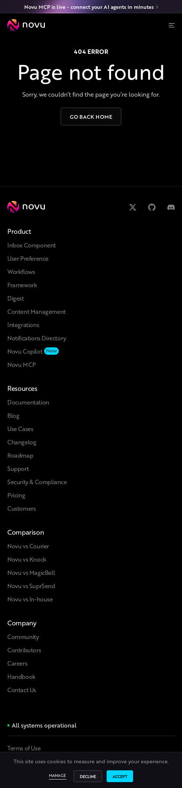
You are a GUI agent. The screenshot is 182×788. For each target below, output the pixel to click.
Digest (15, 298)
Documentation (28, 402)
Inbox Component (31, 245)
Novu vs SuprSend (31, 586)
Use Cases (20, 428)
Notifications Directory (36, 338)
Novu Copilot (24, 351)
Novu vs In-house (30, 599)
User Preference (28, 258)
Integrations (23, 324)
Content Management (36, 311)
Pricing (16, 495)
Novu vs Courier (28, 546)
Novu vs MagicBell (31, 572)
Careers (17, 663)
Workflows (21, 271)
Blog (13, 415)
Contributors (24, 650)
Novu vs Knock (26, 559)
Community (23, 636)
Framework (22, 285)
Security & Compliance (37, 482)
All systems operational (44, 725)
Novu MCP (21, 364)
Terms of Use (23, 748)
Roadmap (20, 455)
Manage (58, 776)
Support (18, 468)
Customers (21, 508)
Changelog (21, 442)
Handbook (21, 676)
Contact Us (21, 689)
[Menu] (172, 25)
